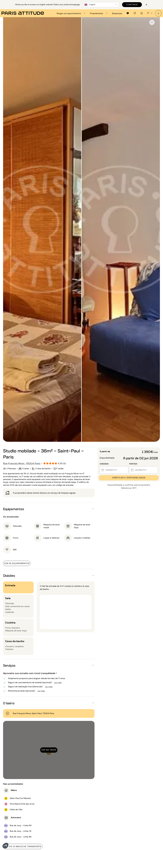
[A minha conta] (158, 13)
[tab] (71, 13)
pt (150, 13)
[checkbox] (152, 22)
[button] (5, 846)
